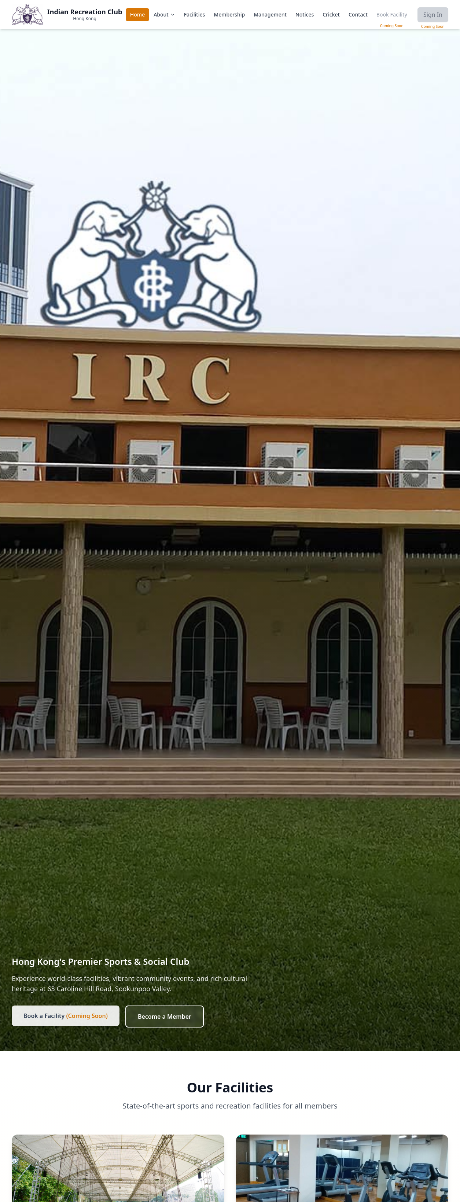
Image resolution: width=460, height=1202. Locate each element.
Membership (229, 14)
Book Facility (391, 14)
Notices (304, 14)
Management (270, 14)
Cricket (331, 14)
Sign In (432, 15)
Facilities (194, 14)
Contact (358, 14)
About (164, 14)
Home (137, 14)
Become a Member (164, 1016)
